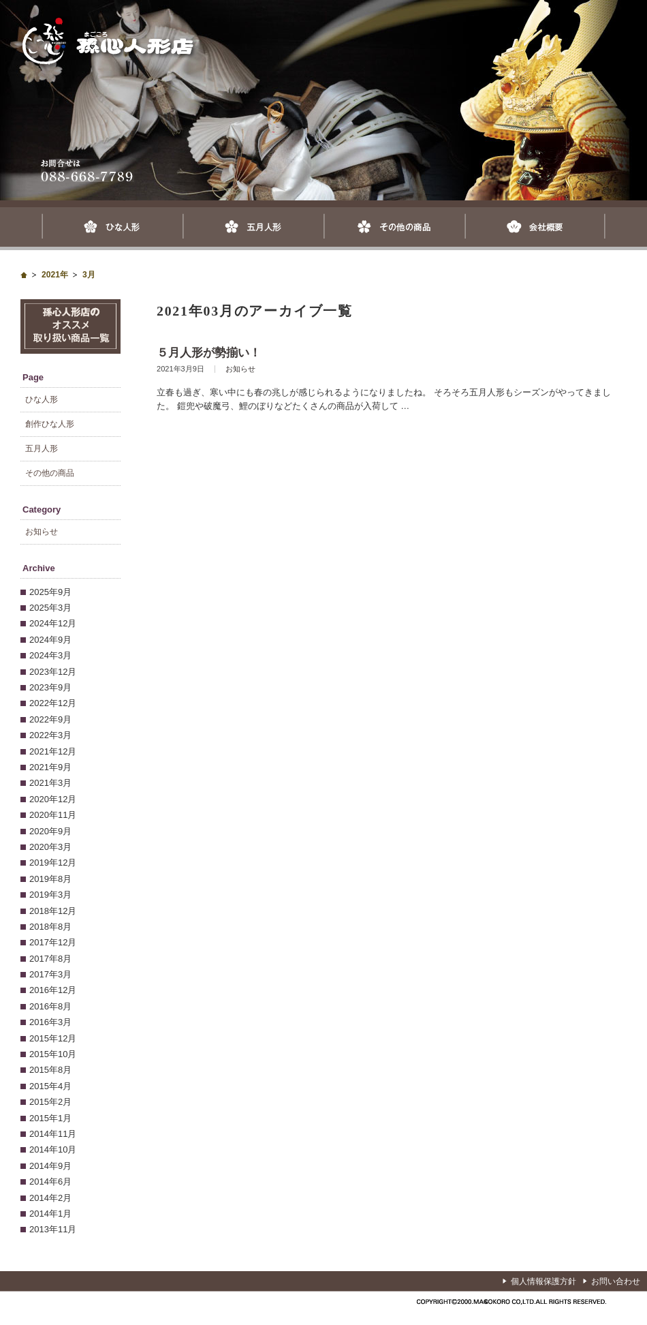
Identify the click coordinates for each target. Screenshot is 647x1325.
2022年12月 (52, 703)
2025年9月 (50, 592)
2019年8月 (50, 879)
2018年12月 (52, 911)
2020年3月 (50, 847)
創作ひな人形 (49, 424)
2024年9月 (50, 640)
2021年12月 (52, 751)
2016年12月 (52, 990)
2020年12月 (52, 799)
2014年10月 (52, 1149)
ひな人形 (112, 227)
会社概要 (534, 227)
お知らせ (240, 369)
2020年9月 (50, 831)
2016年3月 (50, 1022)
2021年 (55, 274)
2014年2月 (50, 1198)
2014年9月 (50, 1166)
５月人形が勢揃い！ (209, 352)
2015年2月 (50, 1102)
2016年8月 (50, 1006)
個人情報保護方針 (543, 1281)
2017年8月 (50, 959)
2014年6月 (50, 1181)
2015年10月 (52, 1054)
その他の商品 (394, 227)
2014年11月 (52, 1134)
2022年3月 (50, 735)
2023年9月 (50, 687)
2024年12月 (52, 623)
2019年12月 (52, 862)
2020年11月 (52, 815)
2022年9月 (50, 719)
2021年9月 (50, 767)
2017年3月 (50, 974)
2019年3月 (50, 894)
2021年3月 (50, 783)
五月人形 (253, 227)
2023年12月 (52, 672)
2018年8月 (50, 927)
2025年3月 (50, 608)
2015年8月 (50, 1070)
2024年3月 (50, 655)
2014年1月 (50, 1213)
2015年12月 (52, 1038)
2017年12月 (52, 942)
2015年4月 (50, 1086)
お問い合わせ (615, 1281)
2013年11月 (52, 1229)
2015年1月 (50, 1118)
